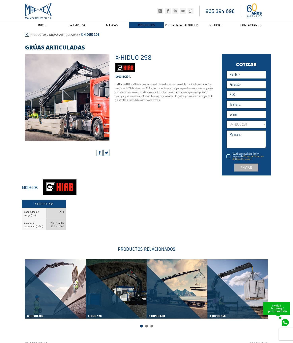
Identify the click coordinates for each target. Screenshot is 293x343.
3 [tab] (151, 326)
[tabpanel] (64, 97)
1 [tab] (141, 326)
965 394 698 (220, 11)
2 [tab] (146, 326)
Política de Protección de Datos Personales (254, 158)
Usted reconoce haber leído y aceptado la (254, 156)
